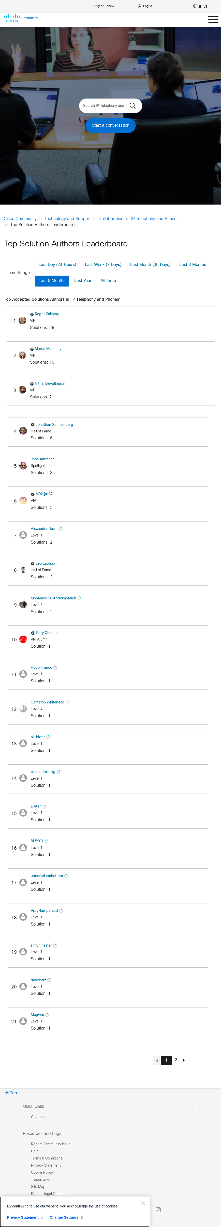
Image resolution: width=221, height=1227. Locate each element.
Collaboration (110, 219)
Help (34, 1151)
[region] (75, 1212)
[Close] (142, 1203)
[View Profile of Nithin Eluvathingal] (50, 383)
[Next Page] (184, 1060)
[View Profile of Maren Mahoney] (48, 349)
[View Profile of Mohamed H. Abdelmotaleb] (53, 598)
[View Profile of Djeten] (36, 806)
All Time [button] (108, 281)
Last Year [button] (83, 281)
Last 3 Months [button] (192, 265)
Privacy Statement (23, 1217)
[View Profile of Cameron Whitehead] (48, 702)
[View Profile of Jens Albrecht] (42, 459)
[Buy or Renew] (104, 5)
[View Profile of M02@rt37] (44, 494)
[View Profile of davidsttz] (38, 980)
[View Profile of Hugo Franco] (41, 667)
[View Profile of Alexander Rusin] (44, 529)
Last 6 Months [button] (52, 281)
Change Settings (64, 1217)
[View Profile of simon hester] (41, 945)
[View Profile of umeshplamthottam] (47, 876)
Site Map (38, 1187)
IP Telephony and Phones (155, 219)
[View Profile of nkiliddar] (38, 737)
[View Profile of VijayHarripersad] (44, 911)
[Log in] (145, 6)
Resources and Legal (110, 1133)
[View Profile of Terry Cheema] (47, 633)
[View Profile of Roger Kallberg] (47, 314)
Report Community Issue (50, 1144)
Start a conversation (110, 125)
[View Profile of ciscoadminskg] (43, 772)
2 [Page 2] (176, 1060)
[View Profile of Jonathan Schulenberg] (54, 425)
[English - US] (200, 6)
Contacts (38, 1117)
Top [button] (13, 1093)
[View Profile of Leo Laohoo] (45, 563)
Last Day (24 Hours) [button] (57, 265)
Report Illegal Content (48, 1194)
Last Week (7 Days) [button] (103, 265)
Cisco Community (20, 219)
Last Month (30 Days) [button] (150, 265)
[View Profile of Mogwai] (37, 1015)
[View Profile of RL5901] (37, 841)
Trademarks (40, 1180)
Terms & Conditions (46, 1158)
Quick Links (110, 1106)
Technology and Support (68, 219)
